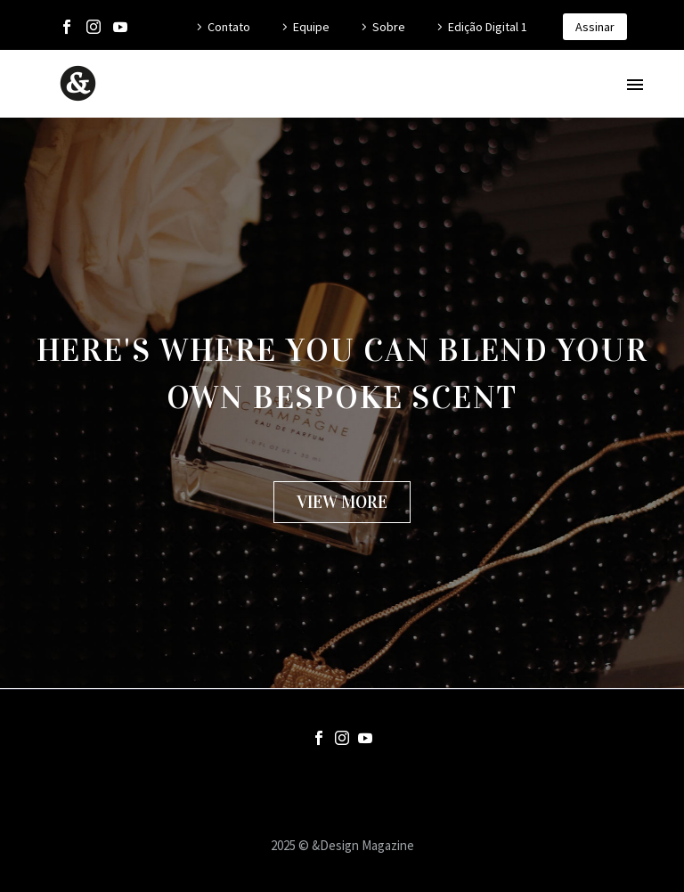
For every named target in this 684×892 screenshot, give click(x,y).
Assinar (595, 27)
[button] (342, 502)
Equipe (311, 27)
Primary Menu (635, 84)
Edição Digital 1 (487, 27)
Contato (229, 27)
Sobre (388, 27)
